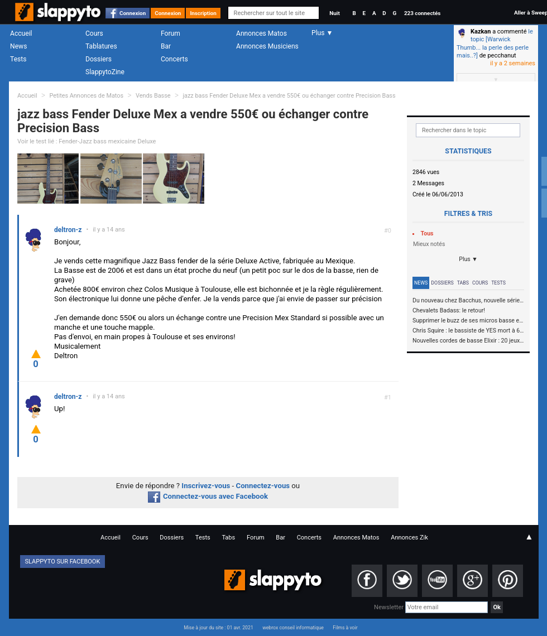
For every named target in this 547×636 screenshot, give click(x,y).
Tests (18, 59)
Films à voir (345, 627)
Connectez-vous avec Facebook (208, 496)
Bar (166, 46)
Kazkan (481, 31)
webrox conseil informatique (293, 627)
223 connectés (422, 13)
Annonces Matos (261, 33)
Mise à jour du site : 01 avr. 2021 (218, 627)
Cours (94, 33)
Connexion (132, 13)
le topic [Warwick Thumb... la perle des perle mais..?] (495, 43)
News (18, 46)
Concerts (174, 59)
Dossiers (98, 59)
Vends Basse (153, 95)
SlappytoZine (104, 72)
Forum (170, 33)
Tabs (463, 283)
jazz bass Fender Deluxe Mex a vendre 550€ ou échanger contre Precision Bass (289, 95)
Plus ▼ (468, 259)
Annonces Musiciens (267, 46)
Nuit (334, 13)
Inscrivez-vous (205, 485)
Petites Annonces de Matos (86, 95)
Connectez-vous (263, 485)
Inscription (203, 13)
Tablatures (101, 46)
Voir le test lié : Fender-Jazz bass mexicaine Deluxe (86, 141)
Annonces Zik (409, 537)
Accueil (21, 33)
